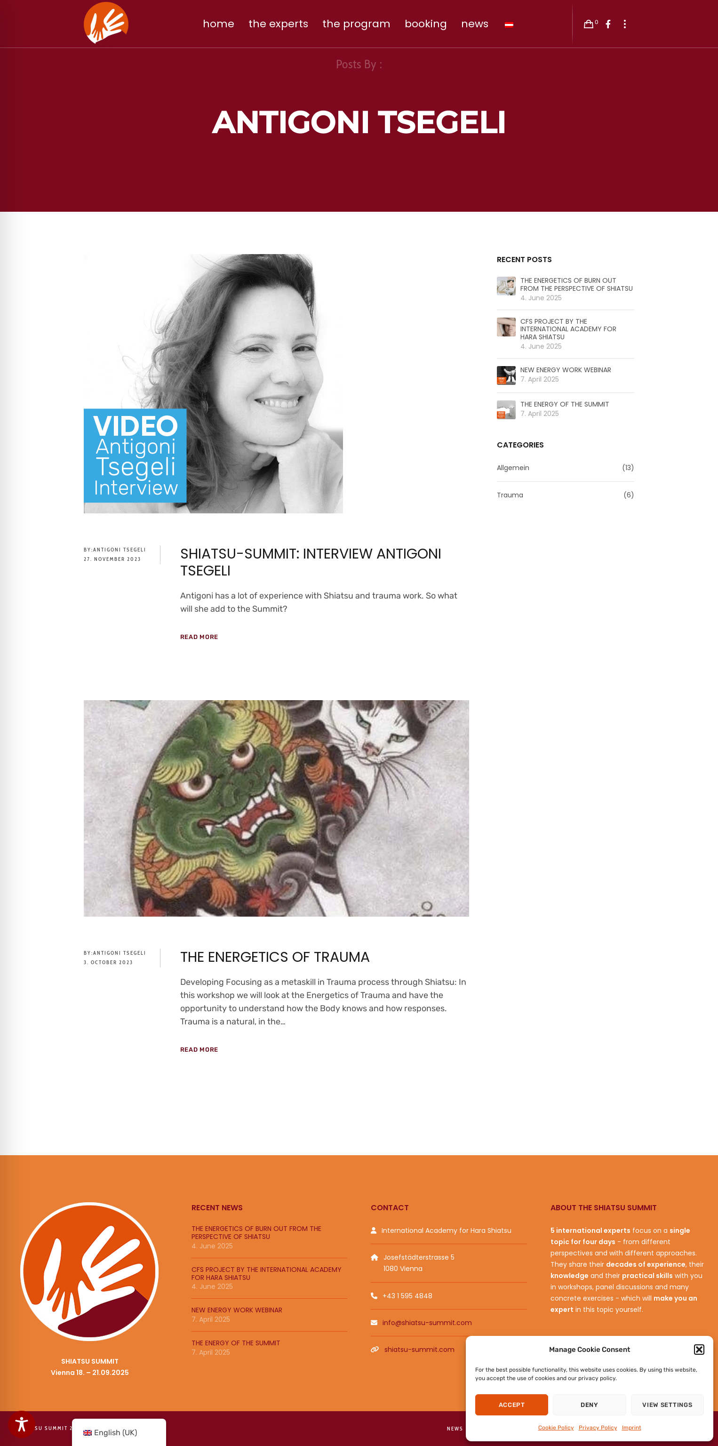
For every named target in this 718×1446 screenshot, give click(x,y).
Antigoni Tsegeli (119, 549)
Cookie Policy (556, 1427)
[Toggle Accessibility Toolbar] (21, 1424)
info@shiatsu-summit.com (427, 1322)
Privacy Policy (598, 1427)
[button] (699, 1349)
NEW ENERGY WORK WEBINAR (565, 370)
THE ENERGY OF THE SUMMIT (564, 404)
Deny (589, 1404)
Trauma (510, 495)
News (455, 1428)
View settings (667, 1404)
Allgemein (513, 467)
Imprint (631, 1427)
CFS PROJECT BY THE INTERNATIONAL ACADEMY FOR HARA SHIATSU (568, 329)
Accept (512, 1404)
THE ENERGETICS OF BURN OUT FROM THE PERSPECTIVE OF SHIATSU (576, 285)
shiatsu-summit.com (419, 1349)
